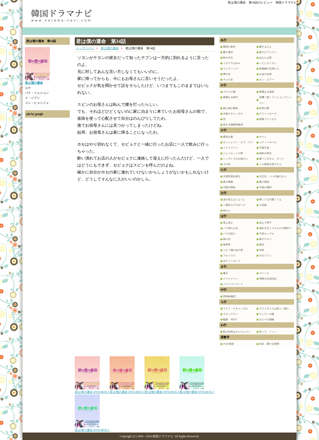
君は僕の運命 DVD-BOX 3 (162, 390)
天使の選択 (265, 187)
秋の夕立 (228, 57)
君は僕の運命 (110, 48)
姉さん (227, 210)
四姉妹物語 (229, 296)
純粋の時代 (265, 153)
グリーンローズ (268, 113)
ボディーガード (231, 261)
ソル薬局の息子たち (270, 164)
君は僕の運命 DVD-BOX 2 (127, 390)
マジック (264, 273)
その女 (227, 164)
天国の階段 (229, 187)
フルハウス (229, 255)
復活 (261, 244)
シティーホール (268, 142)
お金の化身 (265, 74)
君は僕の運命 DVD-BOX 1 (92, 390)
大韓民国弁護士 (231, 176)
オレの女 (228, 79)
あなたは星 (265, 57)
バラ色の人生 (230, 228)
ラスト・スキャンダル (235, 308)
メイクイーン (230, 278)
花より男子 (265, 222)
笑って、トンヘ (268, 331)
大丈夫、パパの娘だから (273, 176)
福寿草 (227, 244)
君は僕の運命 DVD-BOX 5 (92, 428)
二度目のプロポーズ (234, 205)
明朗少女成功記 (268, 278)
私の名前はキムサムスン (236, 331)
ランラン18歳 (266, 314)
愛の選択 (228, 52)
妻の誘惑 (264, 181)
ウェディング (230, 68)
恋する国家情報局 (233, 124)
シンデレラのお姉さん (235, 158)
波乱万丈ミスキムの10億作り (275, 228)
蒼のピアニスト (268, 52)
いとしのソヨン (268, 63)
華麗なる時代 (230, 97)
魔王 (225, 273)
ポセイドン (265, 255)
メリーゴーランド (233, 284)
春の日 (227, 239)
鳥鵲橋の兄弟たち (269, 68)
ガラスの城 (229, 91)
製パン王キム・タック (271, 158)
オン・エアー (266, 79)
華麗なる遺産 (266, 91)
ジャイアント (230, 147)
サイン (263, 136)
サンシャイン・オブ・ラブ (238, 142)
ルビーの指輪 (266, 319)
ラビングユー (230, 314)
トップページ (85, 48)
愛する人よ (265, 46)
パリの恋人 (229, 233)
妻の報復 (228, 181)
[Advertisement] (47, 195)
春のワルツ (265, 239)
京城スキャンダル (233, 113)
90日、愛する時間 (269, 343)
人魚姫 (263, 205)
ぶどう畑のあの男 (233, 250)
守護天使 (264, 147)
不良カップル (266, 233)
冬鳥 (261, 250)
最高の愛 (228, 136)
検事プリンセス (268, 119)
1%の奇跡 (228, 343)
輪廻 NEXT (230, 319)
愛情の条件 (229, 46)
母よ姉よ (228, 222)
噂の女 (227, 74)
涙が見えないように (234, 199)
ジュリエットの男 (233, 153)
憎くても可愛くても (270, 199)
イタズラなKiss (231, 63)
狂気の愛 (264, 108)
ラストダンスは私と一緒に (274, 308)
